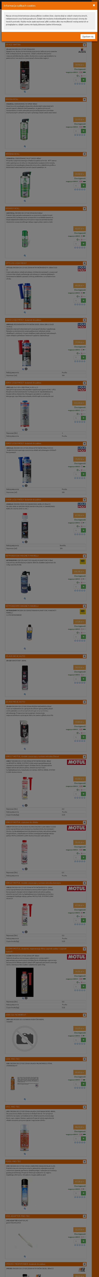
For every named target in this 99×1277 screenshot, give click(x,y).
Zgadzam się (87, 36)
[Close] (94, 5)
